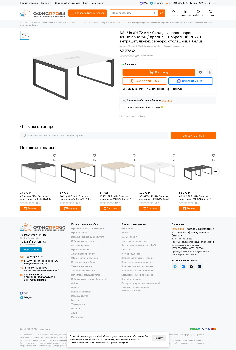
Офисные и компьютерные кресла (88, 228)
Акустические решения (83, 254)
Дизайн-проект (129, 237)
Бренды (75, 300)
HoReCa (75, 287)
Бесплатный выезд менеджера (137, 275)
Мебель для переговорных (67, 23)
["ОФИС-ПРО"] (42, 13)
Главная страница (29, 3)
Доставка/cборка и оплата (135, 241)
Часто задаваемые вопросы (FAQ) (138, 245)
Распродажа (77, 317)
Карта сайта (44, 329)
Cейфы (74, 283)
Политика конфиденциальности (137, 262)
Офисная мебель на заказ (67, 3)
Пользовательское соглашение (137, 266)
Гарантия (126, 249)
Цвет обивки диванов (132, 279)
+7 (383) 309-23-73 (200, 3)
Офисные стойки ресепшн (84, 258)
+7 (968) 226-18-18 (177, 3)
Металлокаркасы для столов (86, 275)
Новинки (75, 308)
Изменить (167, 100)
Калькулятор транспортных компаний (140, 283)
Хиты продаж (78, 304)
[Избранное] (198, 13)
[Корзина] (210, 13)
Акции (74, 313)
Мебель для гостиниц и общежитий (89, 279)
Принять (159, 338)
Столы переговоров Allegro (95, 23)
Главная (23, 23)
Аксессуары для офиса (83, 270)
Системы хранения (80, 245)
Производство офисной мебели (137, 270)
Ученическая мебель (81, 266)
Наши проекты (98, 3)
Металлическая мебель (83, 262)
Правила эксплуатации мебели (137, 258)
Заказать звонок (30, 249)
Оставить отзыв (193, 135)
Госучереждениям (130, 254)
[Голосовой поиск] (154, 13)
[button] (216, 171)
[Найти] (161, 13)
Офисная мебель (79, 232)
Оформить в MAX (190, 81)
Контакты (46, 3)
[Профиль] (173, 13)
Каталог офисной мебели (42, 23)
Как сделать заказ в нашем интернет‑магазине (135, 289)
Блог (85, 3)
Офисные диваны (80, 249)
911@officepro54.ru (33, 256)
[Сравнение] (186, 13)
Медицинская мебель (82, 292)
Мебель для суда (79, 296)
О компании (127, 228)
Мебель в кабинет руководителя (87, 237)
